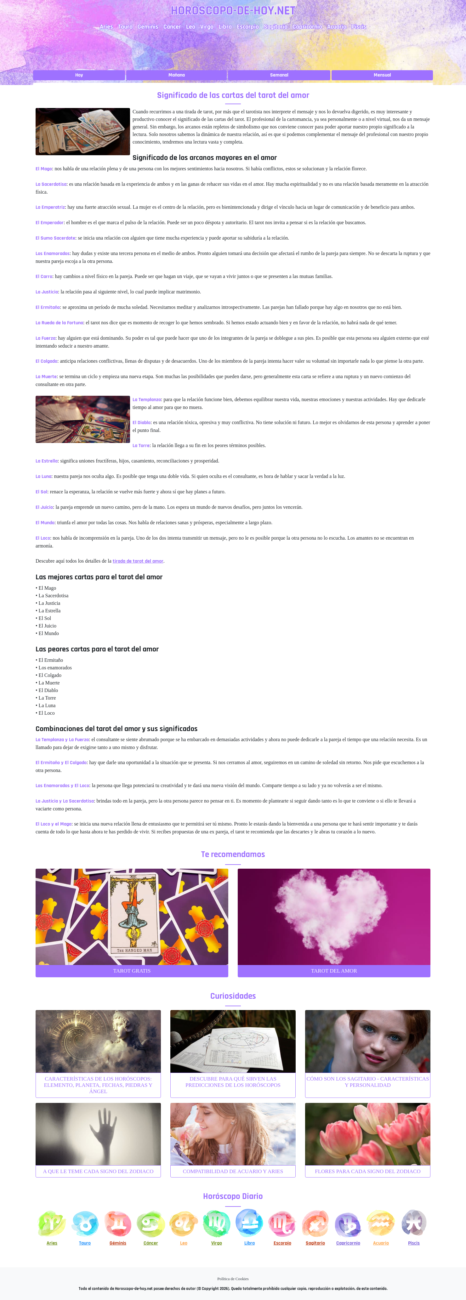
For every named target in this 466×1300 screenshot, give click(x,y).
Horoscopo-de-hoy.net (233, 11)
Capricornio (307, 27)
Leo (190, 27)
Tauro (125, 27)
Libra (225, 27)
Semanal (279, 75)
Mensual (382, 75)
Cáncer (172, 27)
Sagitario (275, 27)
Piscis (358, 27)
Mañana (176, 75)
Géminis (148, 27)
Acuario (336, 27)
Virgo (206, 27)
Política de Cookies (233, 1279)
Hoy (79, 75)
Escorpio (248, 27)
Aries (106, 27)
